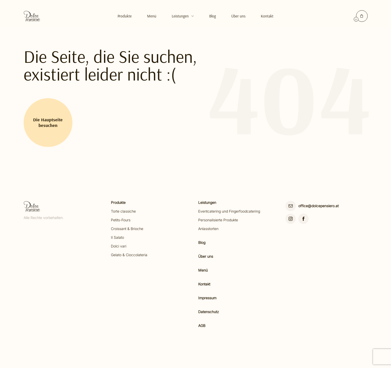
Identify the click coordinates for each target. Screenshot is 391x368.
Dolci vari (118, 246)
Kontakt (267, 16)
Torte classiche (123, 211)
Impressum (207, 298)
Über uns (238, 16)
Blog (212, 16)
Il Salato (117, 237)
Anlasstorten (208, 228)
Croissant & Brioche (127, 228)
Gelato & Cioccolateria (129, 255)
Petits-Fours (120, 220)
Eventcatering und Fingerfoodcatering (229, 211)
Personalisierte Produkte (218, 220)
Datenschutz (208, 312)
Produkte (125, 16)
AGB (201, 325)
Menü (151, 16)
